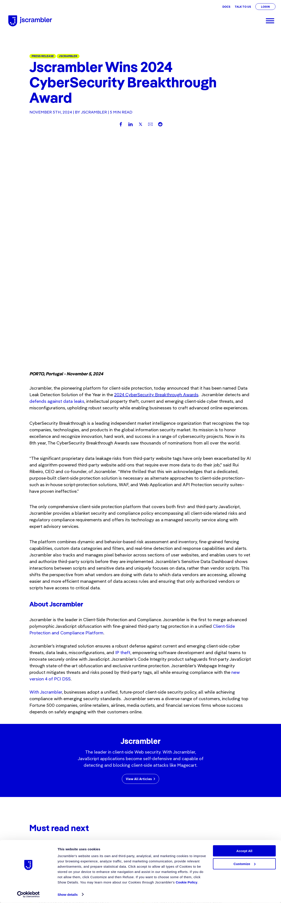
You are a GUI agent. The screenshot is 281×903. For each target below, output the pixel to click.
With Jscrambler (45, 472)
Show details (68, 894)
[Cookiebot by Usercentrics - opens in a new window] (28, 894)
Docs (226, 7)
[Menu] (270, 21)
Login (265, 7)
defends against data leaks (56, 182)
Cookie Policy (186, 882)
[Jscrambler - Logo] (30, 20)
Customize (245, 864)
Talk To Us (243, 7)
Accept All (244, 851)
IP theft (122, 433)
